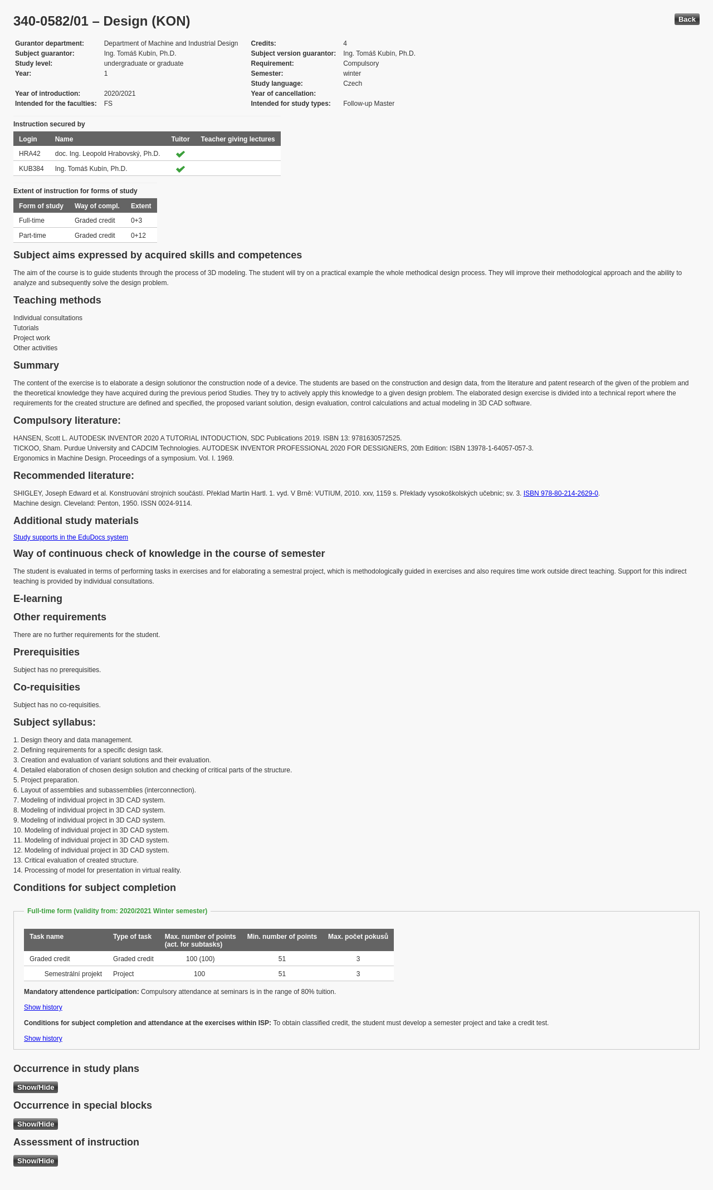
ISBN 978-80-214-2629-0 (561, 493)
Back (687, 19)
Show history (43, 1007)
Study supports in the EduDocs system (70, 537)
